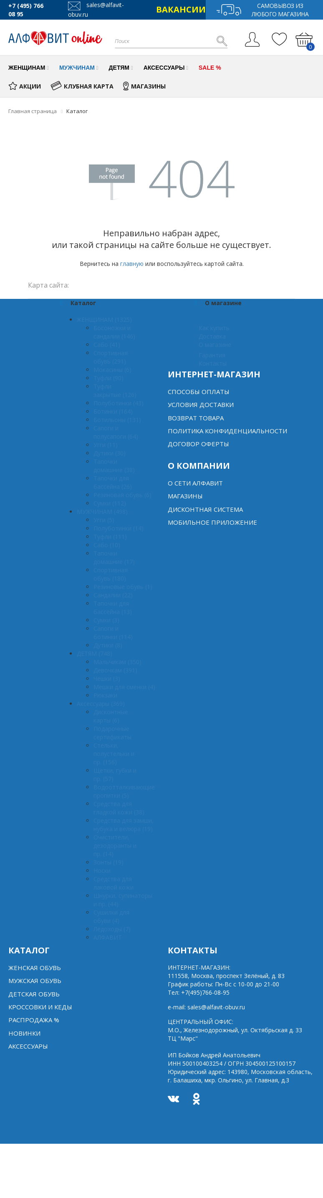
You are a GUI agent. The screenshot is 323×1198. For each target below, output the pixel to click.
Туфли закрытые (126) (114, 390)
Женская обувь (34, 967)
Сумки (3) (106, 620)
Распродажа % (33, 1020)
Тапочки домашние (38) (114, 465)
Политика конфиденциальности (227, 431)
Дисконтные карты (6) (110, 716)
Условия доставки (201, 404)
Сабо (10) (106, 545)
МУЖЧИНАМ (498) (102, 512)
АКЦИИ (24, 86)
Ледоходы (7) (112, 929)
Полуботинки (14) (118, 528)
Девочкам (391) (115, 670)
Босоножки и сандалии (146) (114, 332)
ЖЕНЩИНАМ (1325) (104, 320)
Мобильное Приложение (212, 522)
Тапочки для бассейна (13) (112, 607)
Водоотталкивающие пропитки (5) (124, 791)
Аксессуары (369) (101, 704)
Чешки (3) (106, 678)
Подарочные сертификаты (112, 733)
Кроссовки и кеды (40, 1007)
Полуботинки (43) (118, 403)
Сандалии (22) (113, 595)
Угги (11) (105, 445)
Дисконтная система (205, 509)
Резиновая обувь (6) (122, 495)
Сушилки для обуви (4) (111, 916)
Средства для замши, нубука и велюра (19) (123, 824)
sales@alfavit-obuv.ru (216, 1007)
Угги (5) (103, 520)
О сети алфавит (195, 483)
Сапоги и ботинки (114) (113, 632)
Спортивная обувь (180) (110, 574)
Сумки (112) (109, 503)
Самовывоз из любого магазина (262, 10)
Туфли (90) (108, 378)
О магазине (215, 345)
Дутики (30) (109, 453)
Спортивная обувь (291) (110, 357)
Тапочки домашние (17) (114, 557)
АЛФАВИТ (107, 937)
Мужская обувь (34, 980)
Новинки (24, 1033)
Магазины (185, 496)
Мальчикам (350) (117, 662)
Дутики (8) (107, 645)
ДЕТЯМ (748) (94, 653)
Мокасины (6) (112, 370)
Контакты (213, 363)
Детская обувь (34, 994)
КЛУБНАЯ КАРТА (82, 86)
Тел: (199, 992)
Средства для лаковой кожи (113, 883)
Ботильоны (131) (117, 420)
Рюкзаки (105, 695)
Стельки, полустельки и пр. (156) (113, 753)
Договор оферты (198, 444)
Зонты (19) (108, 862)
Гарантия (212, 355)
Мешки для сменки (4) (124, 687)
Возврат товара (196, 418)
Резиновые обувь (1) (122, 587)
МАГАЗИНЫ (144, 86)
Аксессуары (28, 1046)
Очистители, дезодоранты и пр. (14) (114, 845)
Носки (102, 870)
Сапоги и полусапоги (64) (115, 432)
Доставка (212, 336)
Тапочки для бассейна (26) (112, 482)
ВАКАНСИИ (181, 9)
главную (132, 264)
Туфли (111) (110, 537)
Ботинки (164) (113, 411)
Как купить (214, 328)
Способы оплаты (199, 391)
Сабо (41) (106, 345)
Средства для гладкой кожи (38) (118, 808)
